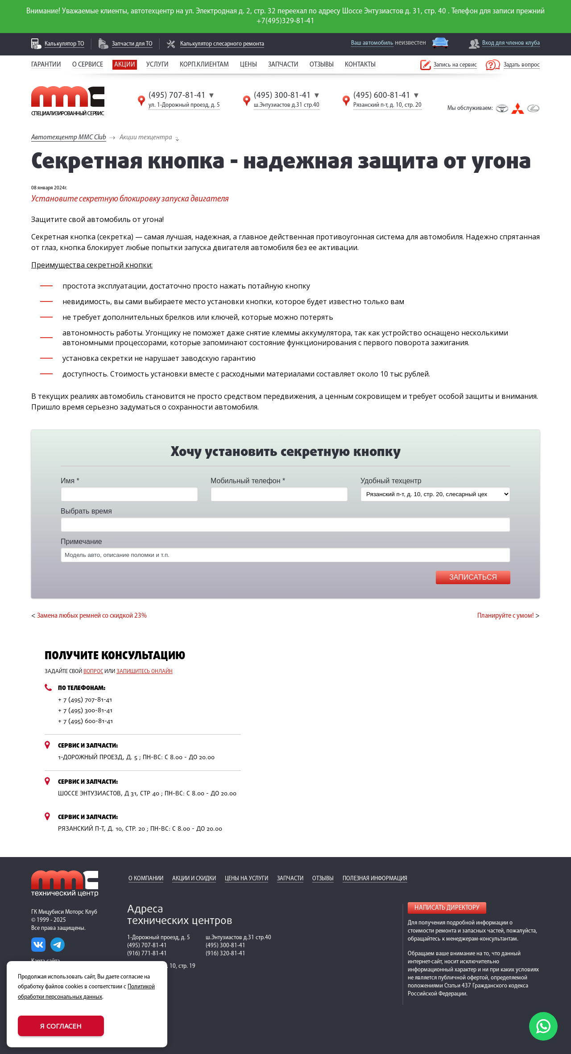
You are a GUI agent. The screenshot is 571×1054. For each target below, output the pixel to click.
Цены (248, 64)
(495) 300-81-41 (282, 95)
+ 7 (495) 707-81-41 (85, 700)
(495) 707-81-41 (177, 95)
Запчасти (283, 64)
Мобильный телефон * (248, 481)
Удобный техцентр (391, 481)
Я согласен (61, 1025)
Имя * (70, 481)
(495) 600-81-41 (381, 95)
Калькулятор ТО (64, 44)
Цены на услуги (246, 878)
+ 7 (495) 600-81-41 (85, 721)
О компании (145, 878)
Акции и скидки (194, 878)
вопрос (93, 672)
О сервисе (87, 64)
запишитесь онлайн (144, 672)
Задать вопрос (522, 65)
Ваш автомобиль (372, 43)
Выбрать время (86, 511)
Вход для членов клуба (511, 43)
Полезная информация (375, 878)
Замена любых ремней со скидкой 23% (92, 615)
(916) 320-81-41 (225, 953)
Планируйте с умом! (505, 615)
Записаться (473, 577)
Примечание (81, 541)
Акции (124, 64)
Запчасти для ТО (132, 44)
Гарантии (46, 64)
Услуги (157, 64)
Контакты (360, 64)
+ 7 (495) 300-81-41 (85, 710)
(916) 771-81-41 (147, 953)
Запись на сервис (455, 65)
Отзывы (322, 64)
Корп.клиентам (204, 64)
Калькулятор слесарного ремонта (222, 44)
